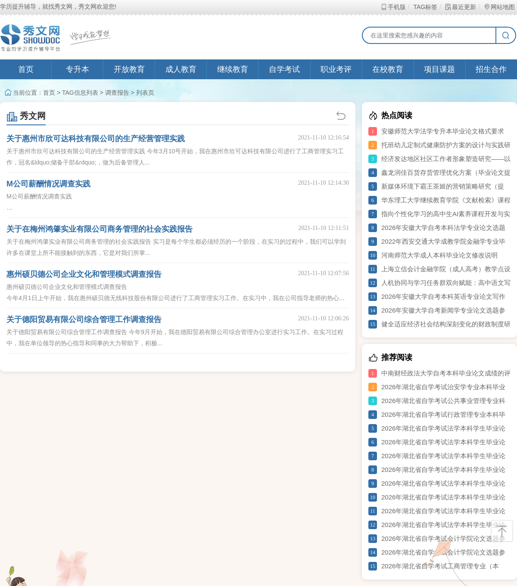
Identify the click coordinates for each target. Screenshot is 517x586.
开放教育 (129, 69)
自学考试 (284, 69)
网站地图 (499, 6)
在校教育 (387, 69)
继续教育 (232, 69)
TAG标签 (425, 6)
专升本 (77, 69)
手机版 (393, 6)
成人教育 (180, 69)
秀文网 (26, 116)
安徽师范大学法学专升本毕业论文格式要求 (442, 131)
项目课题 (439, 69)
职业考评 (336, 69)
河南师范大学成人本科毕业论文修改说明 (439, 255)
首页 (26, 69)
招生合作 (491, 69)
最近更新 (460, 6)
